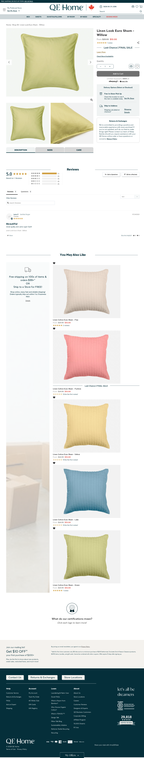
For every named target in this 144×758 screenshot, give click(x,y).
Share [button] (10, 236)
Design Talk (55, 717)
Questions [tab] (24, 191)
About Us (77, 693)
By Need (83, 17)
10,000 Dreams (79, 723)
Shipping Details (127, 110)
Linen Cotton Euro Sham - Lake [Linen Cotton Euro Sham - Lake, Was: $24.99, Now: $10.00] (66, 520)
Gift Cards (32, 704)
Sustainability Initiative (59, 725)
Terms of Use (11, 749)
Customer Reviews (80, 704)
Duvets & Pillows (54, 17)
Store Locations (73, 677)
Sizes (50, 150)
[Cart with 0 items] (141, 6)
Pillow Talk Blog (56, 721)
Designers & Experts (81, 708)
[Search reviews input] (30, 203)
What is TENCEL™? (58, 714)
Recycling (54, 733)
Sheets (38, 17)
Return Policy (112, 139)
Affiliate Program (80, 720)
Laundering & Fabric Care (60, 693)
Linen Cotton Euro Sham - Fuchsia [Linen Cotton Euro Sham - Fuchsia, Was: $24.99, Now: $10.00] (67, 389)
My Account (33, 693)
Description (20, 150)
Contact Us (15, 677)
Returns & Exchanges (42, 677)
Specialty (97, 17)
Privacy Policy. (85, 646)
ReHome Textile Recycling (60, 729)
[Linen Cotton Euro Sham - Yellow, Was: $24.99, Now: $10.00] (96, 426)
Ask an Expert (11, 704)
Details (28, 301)
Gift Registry (33, 708)
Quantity (100, 61)
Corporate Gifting (80, 716)
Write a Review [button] (131, 174)
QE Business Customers (82, 712)
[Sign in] (104, 6)
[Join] (114, 6)
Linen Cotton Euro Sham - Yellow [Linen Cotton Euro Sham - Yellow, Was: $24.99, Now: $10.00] (66, 454)
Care (79, 150)
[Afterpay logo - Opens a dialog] (113, 81)
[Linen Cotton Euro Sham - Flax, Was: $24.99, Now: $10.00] (96, 291)
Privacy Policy (22, 749)
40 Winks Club (34, 701)
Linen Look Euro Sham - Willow (16, 231)
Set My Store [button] (129, 98)
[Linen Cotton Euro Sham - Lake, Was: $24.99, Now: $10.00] (96, 491)
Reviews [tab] (10, 191)
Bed (28, 17)
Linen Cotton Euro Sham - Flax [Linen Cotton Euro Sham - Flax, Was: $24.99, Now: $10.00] (65, 320)
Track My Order (34, 697)
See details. (28, 1)
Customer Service (12, 693)
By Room (71, 17)
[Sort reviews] (130, 197)
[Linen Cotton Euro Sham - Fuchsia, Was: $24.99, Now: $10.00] (96, 357)
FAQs (8, 701)
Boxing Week (112, 17)
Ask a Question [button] (112, 174)
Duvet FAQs (55, 697)
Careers (76, 701)
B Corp (76, 727)
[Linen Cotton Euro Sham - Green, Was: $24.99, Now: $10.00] (96, 556)
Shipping (9, 708)
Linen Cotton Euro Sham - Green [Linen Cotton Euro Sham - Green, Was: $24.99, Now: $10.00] (66, 585)
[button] (13, 10)
